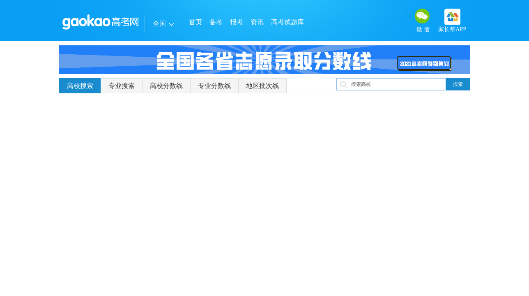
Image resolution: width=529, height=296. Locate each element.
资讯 (257, 21)
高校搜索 (80, 85)
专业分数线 (214, 85)
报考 (236, 21)
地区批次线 (262, 85)
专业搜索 (121, 85)
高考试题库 (287, 21)
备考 (216, 21)
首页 (195, 21)
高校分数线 (166, 85)
